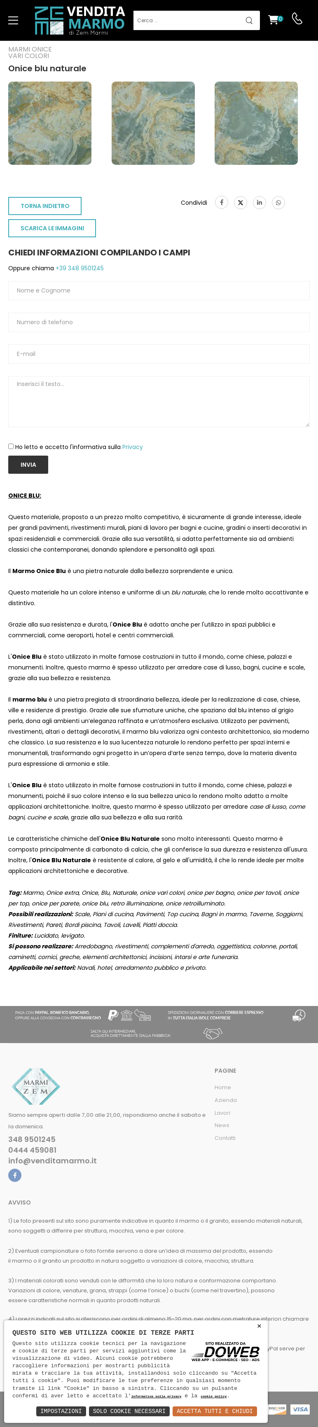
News (222, 1125)
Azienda (226, 1100)
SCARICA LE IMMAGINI (52, 228)
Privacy (132, 447)
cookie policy (214, 1396)
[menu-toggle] (13, 21)
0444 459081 (32, 1150)
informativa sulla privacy (156, 1396)
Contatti (225, 1138)
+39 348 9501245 (79, 268)
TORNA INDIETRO (45, 206)
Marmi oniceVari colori (30, 52)
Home (223, 1087)
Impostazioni (61, 1411)
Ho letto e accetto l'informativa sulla (79, 447)
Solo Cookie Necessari (129, 1411)
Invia (28, 465)
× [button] (259, 1326)
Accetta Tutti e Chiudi (215, 1411)
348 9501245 (32, 1139)
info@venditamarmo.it (52, 1161)
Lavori (222, 1113)
